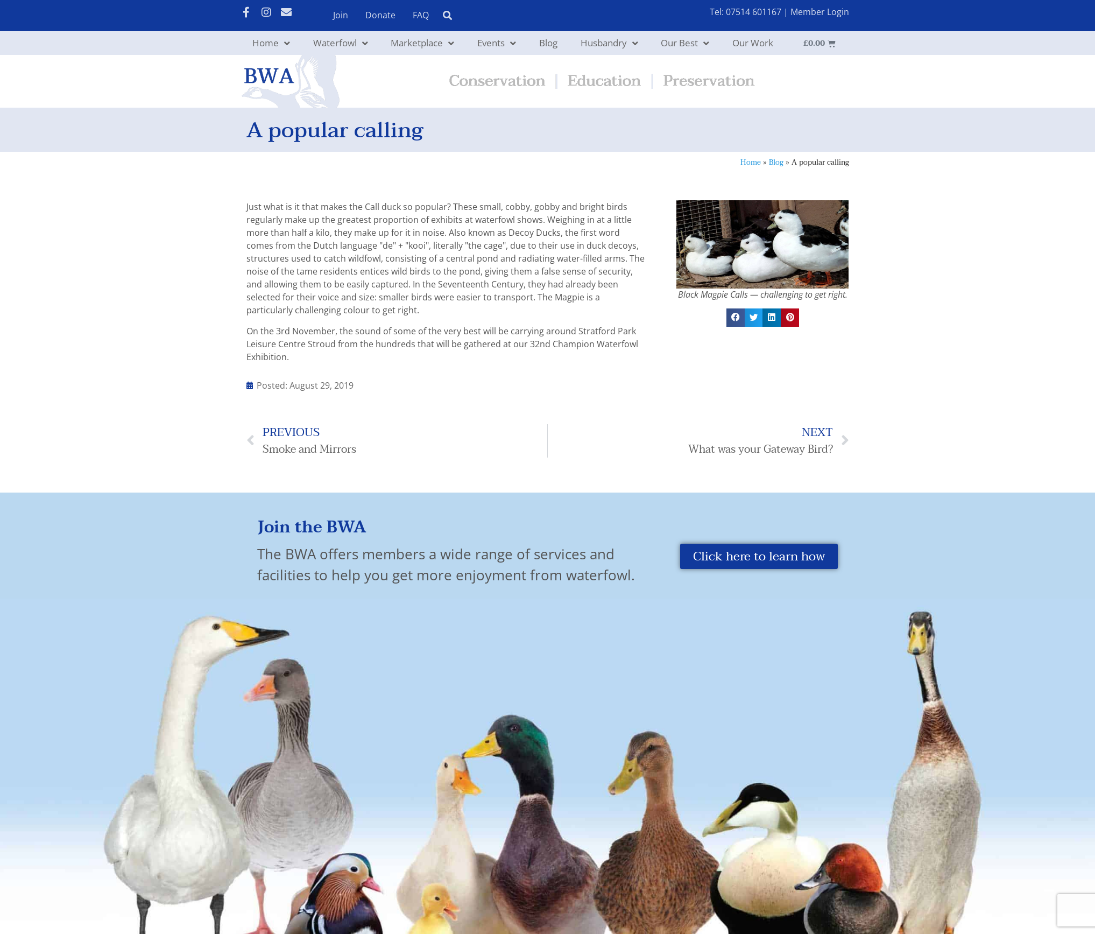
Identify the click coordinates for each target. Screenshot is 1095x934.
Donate (380, 15)
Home (271, 43)
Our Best (685, 43)
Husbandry (609, 43)
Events (496, 43)
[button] (735, 317)
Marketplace (422, 43)
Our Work (752, 43)
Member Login (819, 12)
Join (340, 15)
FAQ (421, 15)
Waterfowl (340, 43)
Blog (548, 43)
